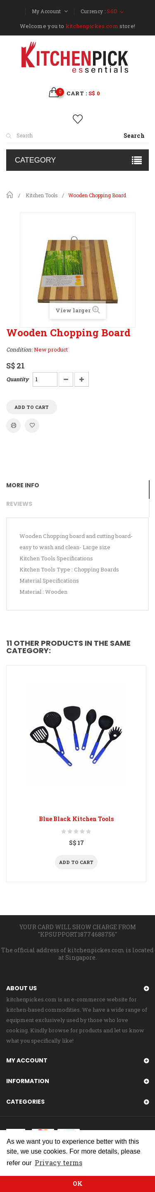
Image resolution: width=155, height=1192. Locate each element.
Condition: (19, 349)
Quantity (17, 379)
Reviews (19, 504)
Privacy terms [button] (58, 1162)
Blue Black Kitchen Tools (76, 819)
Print (13, 425)
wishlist (77, 119)
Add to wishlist (32, 425)
